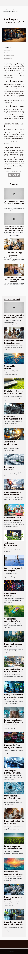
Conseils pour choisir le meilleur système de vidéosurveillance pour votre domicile (14, 925)
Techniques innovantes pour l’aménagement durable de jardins (12, 546)
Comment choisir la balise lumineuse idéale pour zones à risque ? (12, 496)
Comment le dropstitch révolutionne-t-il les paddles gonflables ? (13, 369)
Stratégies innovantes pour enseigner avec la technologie (14, 697)
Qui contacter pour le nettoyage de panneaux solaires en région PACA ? (13, 571)
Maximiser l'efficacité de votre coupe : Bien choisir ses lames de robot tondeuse (13, 394)
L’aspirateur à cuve (8, 58)
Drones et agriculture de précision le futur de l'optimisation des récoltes (13, 850)
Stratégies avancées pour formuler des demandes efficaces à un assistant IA (13, 799)
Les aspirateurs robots (8, 50)
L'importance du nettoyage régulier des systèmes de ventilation (14, 420)
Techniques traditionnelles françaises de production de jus (14, 203)
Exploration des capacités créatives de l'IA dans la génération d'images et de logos (13, 875)
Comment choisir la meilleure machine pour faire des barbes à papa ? (13, 521)
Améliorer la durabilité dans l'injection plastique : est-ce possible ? (13, 445)
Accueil (2, 10)
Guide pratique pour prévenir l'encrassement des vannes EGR (13, 900)
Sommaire (8, 47)
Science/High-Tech (10, 10)
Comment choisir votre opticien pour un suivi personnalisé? (14, 254)
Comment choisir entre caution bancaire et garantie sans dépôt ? (14, 279)
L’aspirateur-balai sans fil (9, 55)
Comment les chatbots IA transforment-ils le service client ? (14, 671)
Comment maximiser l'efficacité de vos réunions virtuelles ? (13, 343)
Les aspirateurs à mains (9, 53)
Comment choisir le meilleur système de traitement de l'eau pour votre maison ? (14, 228)
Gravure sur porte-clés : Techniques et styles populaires (14, 317)
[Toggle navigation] (4, 2)
